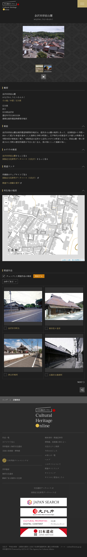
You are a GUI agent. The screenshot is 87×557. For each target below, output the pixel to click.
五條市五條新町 (55, 374)
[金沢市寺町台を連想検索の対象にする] (5, 328)
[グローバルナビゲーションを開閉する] (82, 3)
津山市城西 (13, 374)
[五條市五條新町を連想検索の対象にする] (46, 374)
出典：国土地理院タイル (76, 260)
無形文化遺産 (7, 473)
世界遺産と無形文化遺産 (12, 446)
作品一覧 (5, 437)
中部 (12, 100)
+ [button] (6, 199)
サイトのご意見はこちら (54, 477)
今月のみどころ (51, 450)
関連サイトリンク (52, 468)
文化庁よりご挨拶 (52, 446)
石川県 (18, 100)
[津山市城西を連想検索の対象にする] (5, 374)
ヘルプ (47, 459)
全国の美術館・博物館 (11, 450)
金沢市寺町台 (14, 328)
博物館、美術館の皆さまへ (55, 442)
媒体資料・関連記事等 (54, 437)
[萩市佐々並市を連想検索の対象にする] (46, 328)
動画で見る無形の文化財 (12, 478)
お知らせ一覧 (50, 455)
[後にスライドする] (81, 382)
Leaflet (64, 260)
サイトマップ (50, 473)
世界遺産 (5, 469)
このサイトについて (53, 464)
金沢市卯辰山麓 (9, 155)
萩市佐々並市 (55, 328)
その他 (5, 100)
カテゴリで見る (8, 442)
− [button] (6, 203)
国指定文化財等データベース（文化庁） (19, 159)
